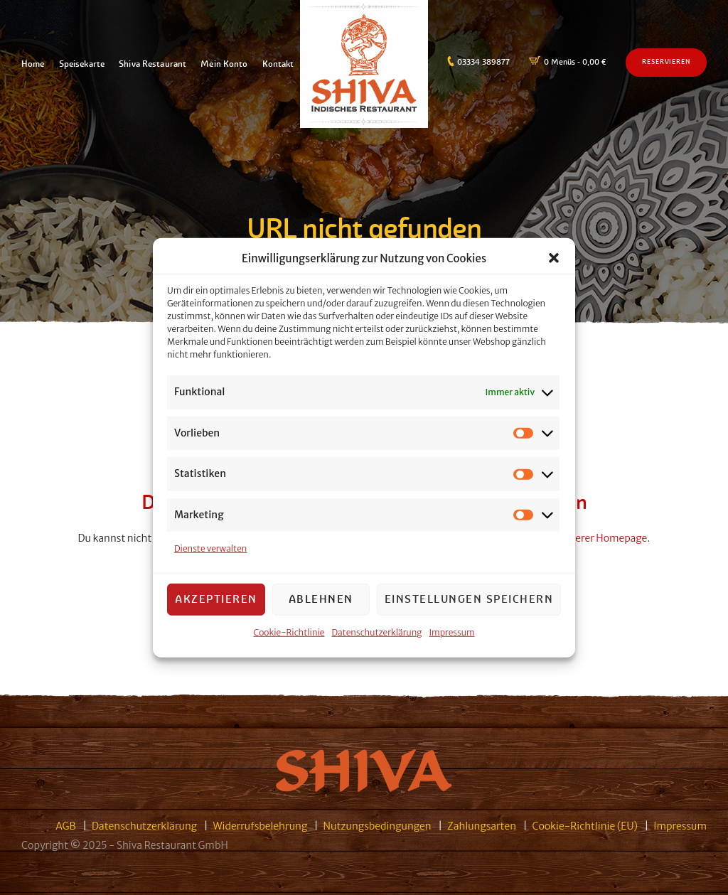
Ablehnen (321, 601)
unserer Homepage (602, 538)
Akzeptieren (216, 601)
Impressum (452, 634)
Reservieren (666, 62)
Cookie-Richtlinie (288, 634)
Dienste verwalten (210, 550)
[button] (554, 261)
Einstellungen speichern (469, 601)
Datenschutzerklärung (377, 634)
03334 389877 (483, 62)
